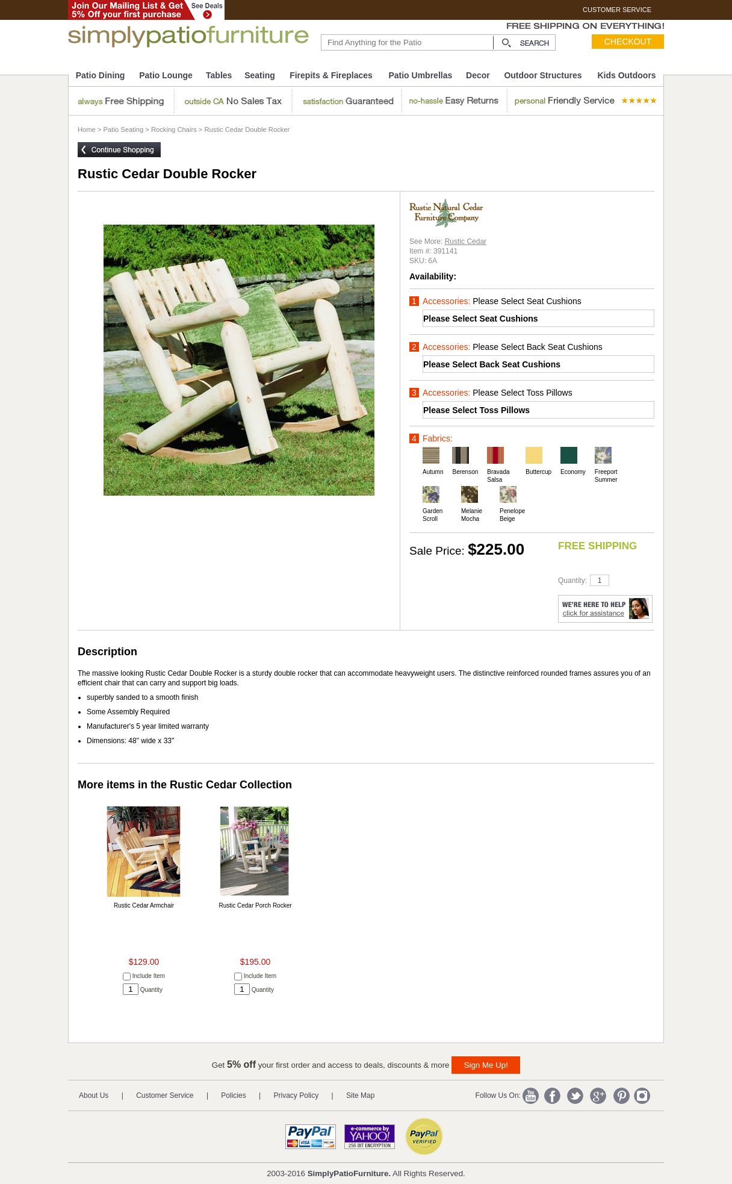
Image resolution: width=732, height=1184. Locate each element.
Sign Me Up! (486, 1065)
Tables (219, 75)
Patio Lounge (166, 75)
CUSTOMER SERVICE (617, 9)
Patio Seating (124, 129)
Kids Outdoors (626, 75)
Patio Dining (100, 75)
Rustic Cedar (465, 241)
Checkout (628, 41)
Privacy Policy (296, 1095)
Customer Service (164, 1095)
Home (87, 129)
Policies (233, 1095)
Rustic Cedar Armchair (144, 905)
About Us (93, 1095)
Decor (478, 75)
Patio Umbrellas (420, 75)
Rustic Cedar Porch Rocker (255, 905)
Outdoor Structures (543, 75)
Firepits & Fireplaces (331, 75)
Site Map (360, 1095)
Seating (259, 75)
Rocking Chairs (174, 129)
